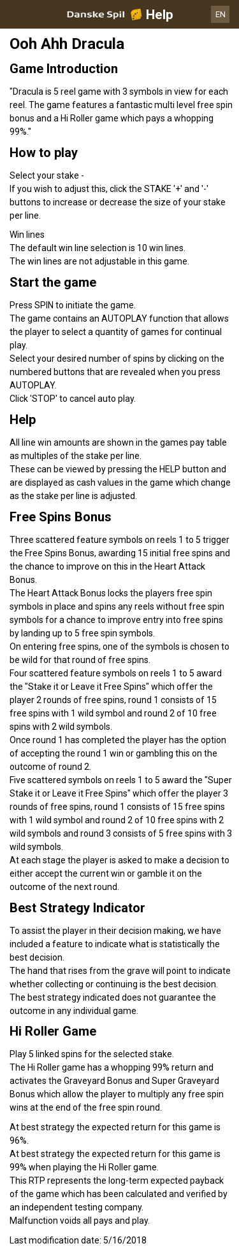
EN (220, 14)
